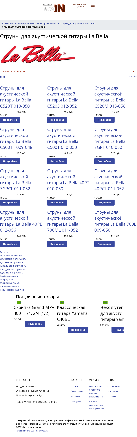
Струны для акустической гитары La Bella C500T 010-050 (62, 138)
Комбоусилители (9, 276)
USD (135, 76)
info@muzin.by (33, 395)
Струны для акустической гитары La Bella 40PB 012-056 (21, 221)
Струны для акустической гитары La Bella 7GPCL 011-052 (15, 180)
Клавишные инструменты (13, 265)
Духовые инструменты (11, 262)
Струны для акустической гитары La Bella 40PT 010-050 (68, 180)
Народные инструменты (12, 269)
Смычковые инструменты (13, 258)
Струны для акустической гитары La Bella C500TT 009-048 (16, 138)
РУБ (130, 76)
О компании (114, 386)
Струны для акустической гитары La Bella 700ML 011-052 (62, 221)
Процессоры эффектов (12, 289)
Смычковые (77, 391)
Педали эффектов (9, 286)
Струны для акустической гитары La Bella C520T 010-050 (15, 97)
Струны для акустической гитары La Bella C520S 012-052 (62, 97)
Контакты (113, 391)
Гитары (4, 252)
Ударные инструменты (11, 272)
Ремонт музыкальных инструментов (96, 405)
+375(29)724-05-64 (39, 390)
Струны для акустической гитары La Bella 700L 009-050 (115, 221)
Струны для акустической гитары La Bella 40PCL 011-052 (110, 180)
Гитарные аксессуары (11, 255)
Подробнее (10, 119)
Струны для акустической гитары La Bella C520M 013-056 (110, 97)
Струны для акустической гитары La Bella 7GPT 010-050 (110, 138)
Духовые (75, 396)
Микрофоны (6, 279)
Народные (76, 401)
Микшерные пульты (10, 282)
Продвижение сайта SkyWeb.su (32, 430)
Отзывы (112, 396)
